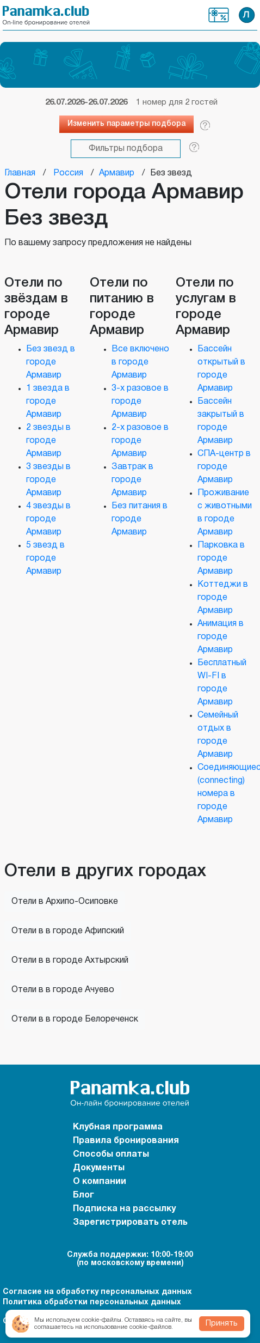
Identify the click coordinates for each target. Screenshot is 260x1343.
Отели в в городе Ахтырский (69, 960)
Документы (99, 1168)
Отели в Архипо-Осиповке (64, 902)
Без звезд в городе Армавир (50, 362)
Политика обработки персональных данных (92, 1302)
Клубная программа (218, 15)
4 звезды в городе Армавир (48, 519)
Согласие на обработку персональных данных (97, 1292)
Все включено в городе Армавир (140, 362)
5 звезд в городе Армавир (45, 558)
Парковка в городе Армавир (221, 558)
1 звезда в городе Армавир (48, 401)
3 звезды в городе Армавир (48, 480)
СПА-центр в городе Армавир (224, 467)
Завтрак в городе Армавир (132, 480)
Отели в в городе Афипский (67, 931)
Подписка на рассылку (124, 1209)
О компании (99, 1182)
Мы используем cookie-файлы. (78, 1320)
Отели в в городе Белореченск (74, 1019)
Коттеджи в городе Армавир (222, 598)
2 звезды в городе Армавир (48, 441)
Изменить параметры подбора (126, 123)
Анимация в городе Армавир (220, 637)
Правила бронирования (126, 1141)
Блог (83, 1195)
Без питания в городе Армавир (140, 519)
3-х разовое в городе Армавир (140, 401)
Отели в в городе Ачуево (62, 990)
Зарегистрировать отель (130, 1222)
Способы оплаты (111, 1154)
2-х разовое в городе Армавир (140, 441)
